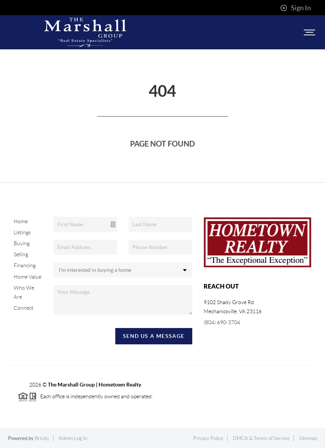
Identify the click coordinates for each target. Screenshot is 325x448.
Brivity (42, 438)
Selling (21, 254)
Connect (23, 308)
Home (21, 221)
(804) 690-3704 (222, 322)
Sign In (295, 8)
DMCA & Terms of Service (261, 438)
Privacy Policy (208, 438)
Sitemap (308, 438)
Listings (22, 232)
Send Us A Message (154, 336)
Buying (22, 243)
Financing (25, 265)
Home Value (27, 277)
